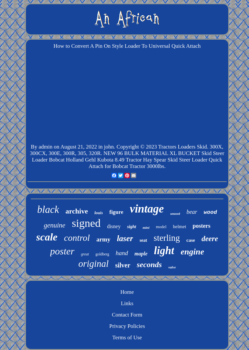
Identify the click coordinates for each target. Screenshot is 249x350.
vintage (147, 208)
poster (62, 251)
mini (146, 227)
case (190, 240)
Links (127, 303)
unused (175, 213)
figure (116, 212)
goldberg (102, 254)
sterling (167, 238)
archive (76, 211)
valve (172, 267)
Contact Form (127, 315)
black (48, 209)
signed (86, 223)
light (164, 250)
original (93, 263)
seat (143, 240)
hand (122, 253)
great (85, 254)
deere (209, 239)
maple (141, 253)
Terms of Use (127, 337)
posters (201, 226)
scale (47, 237)
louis (98, 212)
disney (114, 226)
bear (191, 212)
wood (210, 212)
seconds (149, 264)
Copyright (128, 147)
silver (122, 265)
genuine (54, 225)
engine (192, 251)
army (103, 239)
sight (131, 226)
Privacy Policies (127, 326)
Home (127, 292)
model (161, 226)
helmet (179, 226)
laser (125, 238)
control (77, 238)
